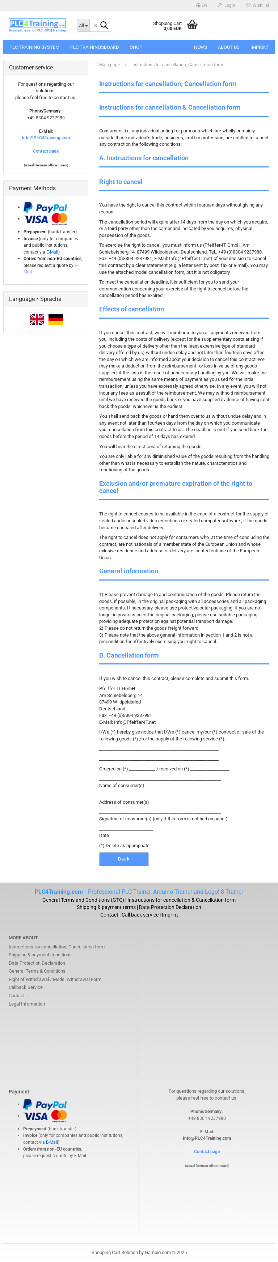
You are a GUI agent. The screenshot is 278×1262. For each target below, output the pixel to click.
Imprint (259, 47)
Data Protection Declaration (37, 963)
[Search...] (83, 25)
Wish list (257, 5)
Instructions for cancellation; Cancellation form (57, 946)
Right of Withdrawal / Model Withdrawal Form (55, 979)
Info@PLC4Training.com (46, 137)
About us (229, 47)
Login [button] (226, 5)
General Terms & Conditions (37, 971)
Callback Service (26, 987)
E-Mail (80, 1155)
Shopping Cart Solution (115, 1252)
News (200, 47)
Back (124, 859)
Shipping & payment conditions (40, 954)
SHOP (136, 47)
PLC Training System (34, 47)
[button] (202, 5)
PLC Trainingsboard (94, 47)
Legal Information (27, 1004)
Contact (17, 995)
